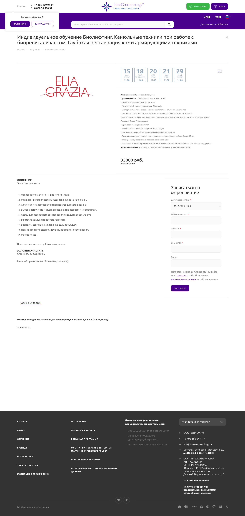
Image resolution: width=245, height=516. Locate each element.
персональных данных (183, 279)
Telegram (126, 500)
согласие (181, 275)
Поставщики (25, 456)
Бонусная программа (84, 439)
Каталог (22, 421)
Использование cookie (85, 460)
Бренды (22, 448)
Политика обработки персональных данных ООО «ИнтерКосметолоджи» (199, 489)
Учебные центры (27, 465)
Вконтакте (118, 500)
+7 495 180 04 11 (44, 4)
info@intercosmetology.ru (197, 444)
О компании (79, 421)
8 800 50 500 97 (43, 8)
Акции (21, 430)
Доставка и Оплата (83, 430)
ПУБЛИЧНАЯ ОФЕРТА (196, 480)
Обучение (23, 439)
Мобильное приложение (33, 474)
